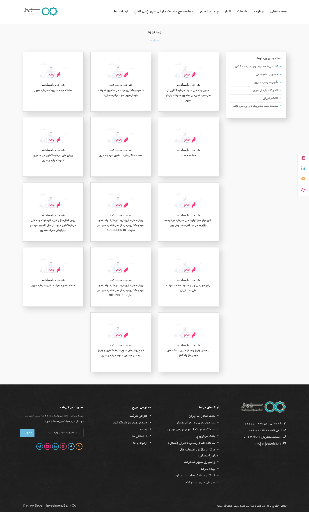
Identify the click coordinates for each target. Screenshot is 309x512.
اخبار (227, 12)
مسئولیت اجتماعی (267, 74)
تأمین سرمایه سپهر (266, 82)
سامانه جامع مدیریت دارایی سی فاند (255, 106)
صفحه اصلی (278, 12)
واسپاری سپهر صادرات (199, 462)
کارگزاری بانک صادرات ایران (195, 476)
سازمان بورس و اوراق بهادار (195, 423)
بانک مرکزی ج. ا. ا (202, 436)
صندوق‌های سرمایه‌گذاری (130, 423)
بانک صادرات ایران (202, 416)
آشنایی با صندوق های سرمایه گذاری (255, 67)
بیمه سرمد (208, 469)
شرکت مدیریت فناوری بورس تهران (191, 429)
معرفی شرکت (138, 416)
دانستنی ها (139, 436)
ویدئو (143, 429)
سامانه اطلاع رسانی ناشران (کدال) (191, 443)
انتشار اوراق (270, 98)
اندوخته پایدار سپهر (265, 90)
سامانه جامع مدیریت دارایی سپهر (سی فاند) (164, 12)
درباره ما (258, 12)
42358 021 (251, 437)
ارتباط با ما (121, 12)
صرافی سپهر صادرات (200, 482)
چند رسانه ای (209, 12)
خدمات (242, 12)
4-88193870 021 (261, 430)
